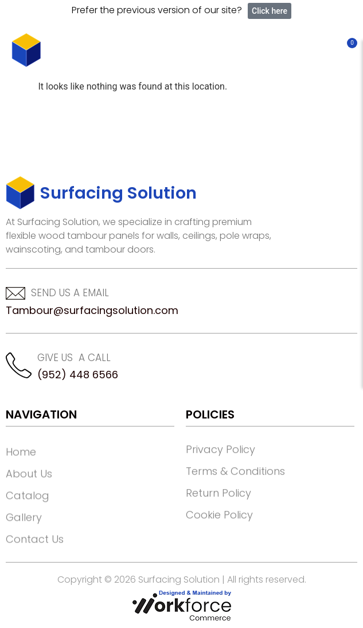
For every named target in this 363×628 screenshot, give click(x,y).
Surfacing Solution (118, 192)
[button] (324, 50)
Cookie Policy (219, 535)
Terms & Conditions (235, 492)
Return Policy (218, 514)
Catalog (27, 522)
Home (21, 479)
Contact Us (35, 566)
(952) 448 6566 (77, 374)
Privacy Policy (220, 470)
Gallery (24, 544)
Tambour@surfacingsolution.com (92, 310)
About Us (29, 500)
